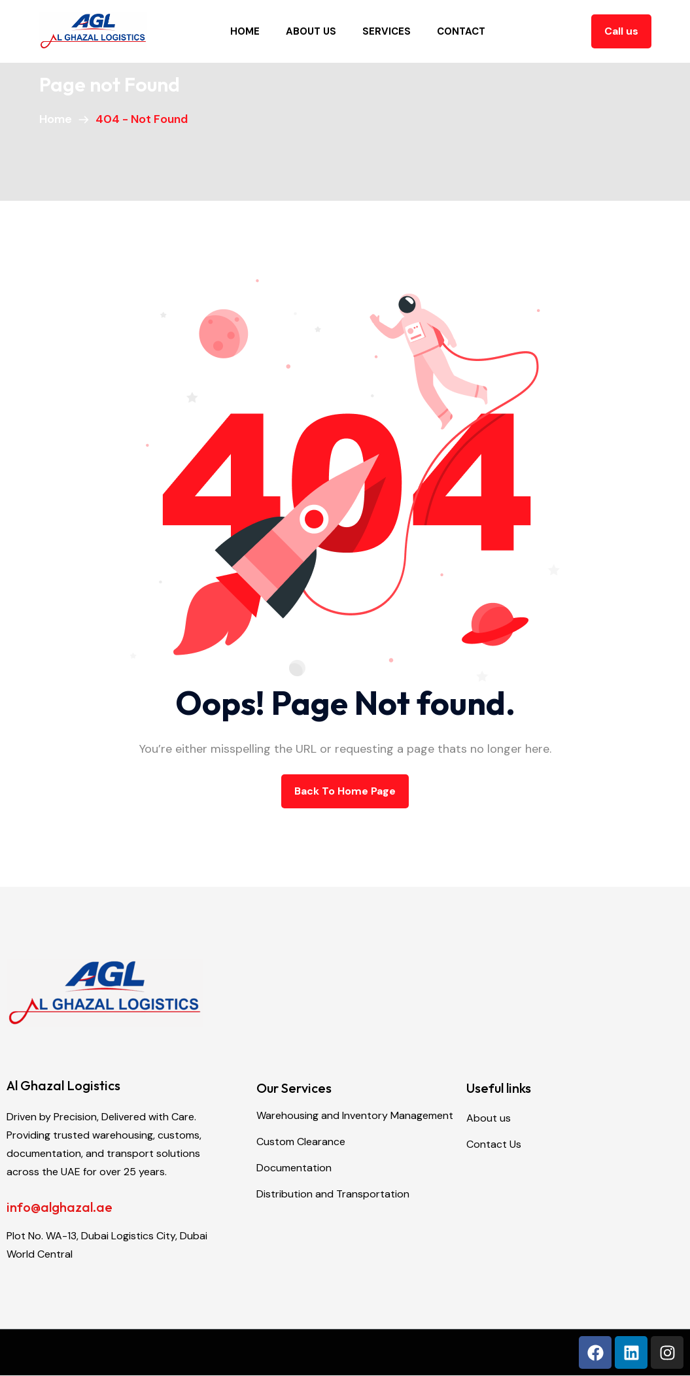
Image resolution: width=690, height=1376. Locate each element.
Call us (621, 31)
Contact (461, 31)
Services (386, 31)
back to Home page (345, 791)
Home (245, 31)
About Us (311, 31)
